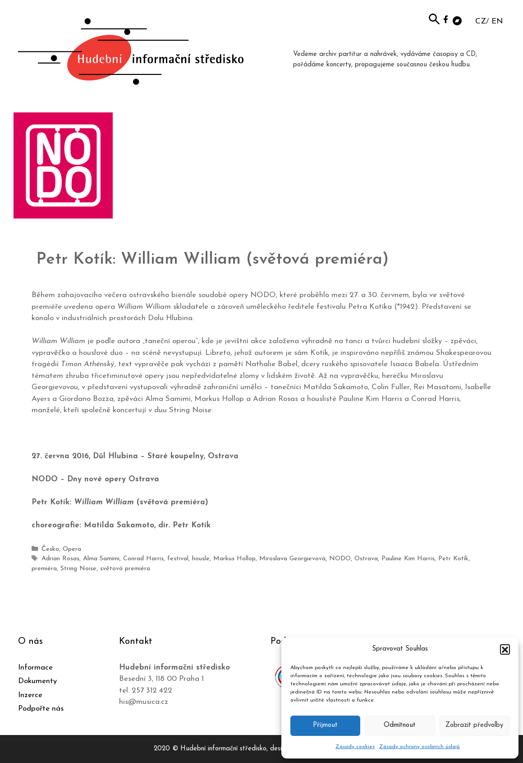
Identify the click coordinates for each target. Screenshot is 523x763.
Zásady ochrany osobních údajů (419, 746)
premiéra (44, 568)
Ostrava (366, 558)
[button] (504, 649)
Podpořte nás (41, 708)
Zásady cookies (355, 746)
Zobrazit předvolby (474, 725)
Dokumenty (37, 681)
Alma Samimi (101, 558)
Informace (35, 667)
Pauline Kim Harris (408, 558)
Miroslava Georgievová (292, 558)
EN (497, 21)
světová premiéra (125, 568)
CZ (480, 21)
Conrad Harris (143, 558)
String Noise (78, 568)
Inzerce (30, 695)
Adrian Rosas (60, 558)
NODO (340, 558)
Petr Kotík (453, 558)
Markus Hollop (234, 558)
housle (201, 558)
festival (177, 558)
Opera (72, 549)
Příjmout (325, 725)
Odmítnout (400, 725)
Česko (50, 549)
